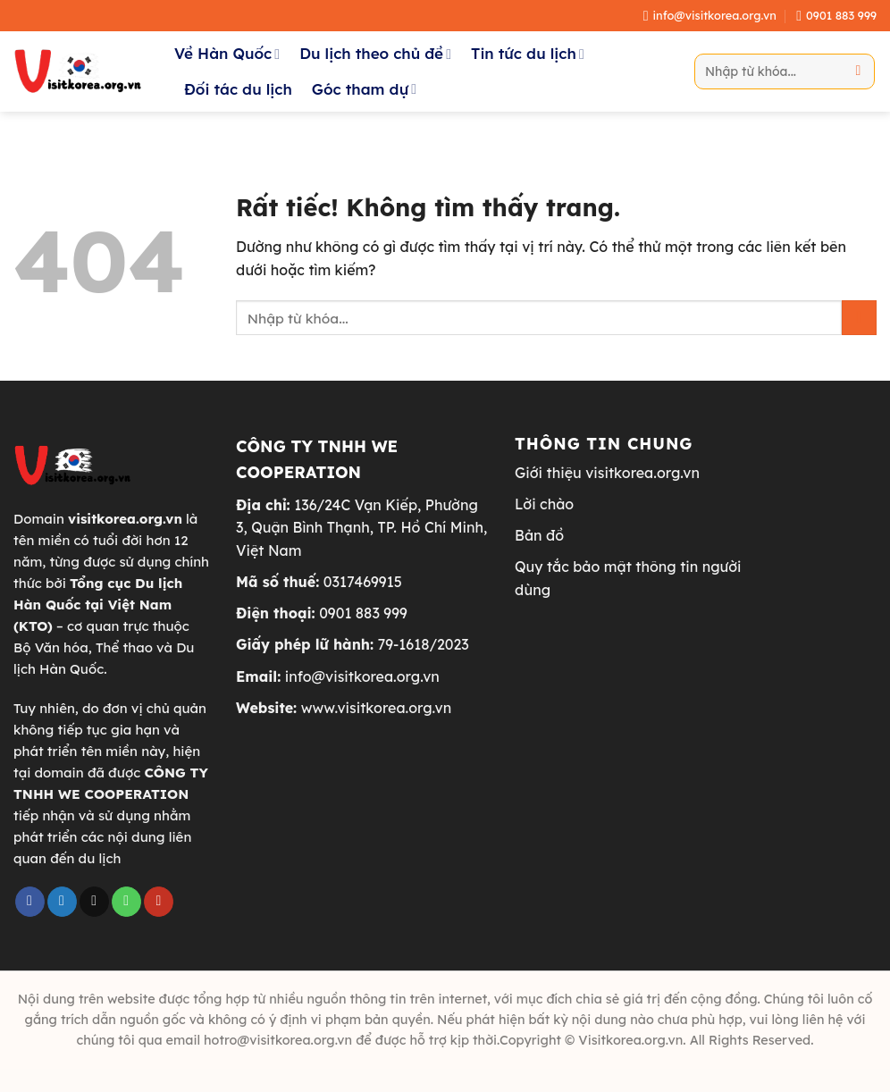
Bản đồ (539, 535)
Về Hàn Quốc (227, 53)
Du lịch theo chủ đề (375, 53)
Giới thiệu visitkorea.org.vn (607, 473)
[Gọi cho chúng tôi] (126, 901)
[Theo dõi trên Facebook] (30, 901)
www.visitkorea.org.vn (376, 708)
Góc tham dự (364, 89)
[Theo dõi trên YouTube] (158, 901)
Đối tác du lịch (238, 89)
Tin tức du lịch (527, 53)
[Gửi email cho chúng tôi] (94, 901)
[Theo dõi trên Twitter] (62, 901)
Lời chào (544, 504)
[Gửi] (858, 71)
